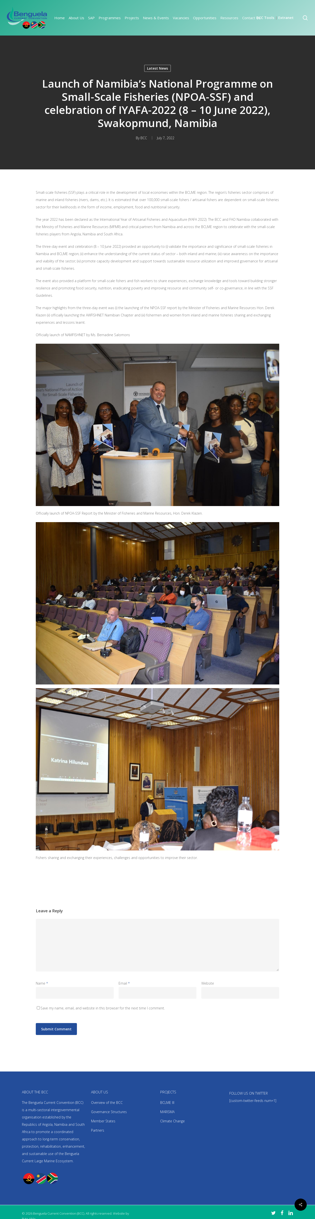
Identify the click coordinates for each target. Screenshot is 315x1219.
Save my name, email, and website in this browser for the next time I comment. (103, 1008)
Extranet (286, 17)
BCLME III (167, 1102)
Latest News (157, 68)
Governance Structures (109, 1111)
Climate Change (172, 1121)
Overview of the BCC (107, 1102)
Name (42, 983)
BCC (143, 138)
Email (124, 983)
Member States (103, 1121)
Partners (97, 1130)
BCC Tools (265, 17)
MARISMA (167, 1111)
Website (207, 983)
